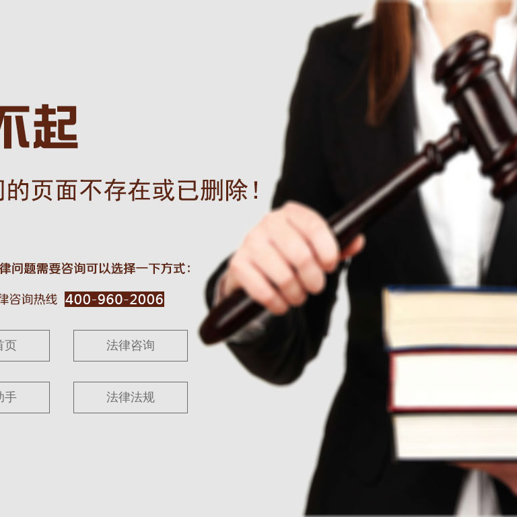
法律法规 (130, 397)
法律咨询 (130, 345)
